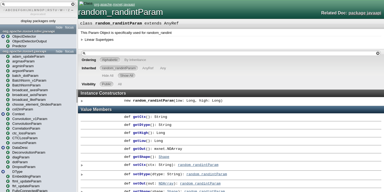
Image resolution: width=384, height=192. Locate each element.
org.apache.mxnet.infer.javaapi (29, 31)
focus (69, 27)
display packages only (38, 21)
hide (59, 27)
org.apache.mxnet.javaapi (24, 51)
